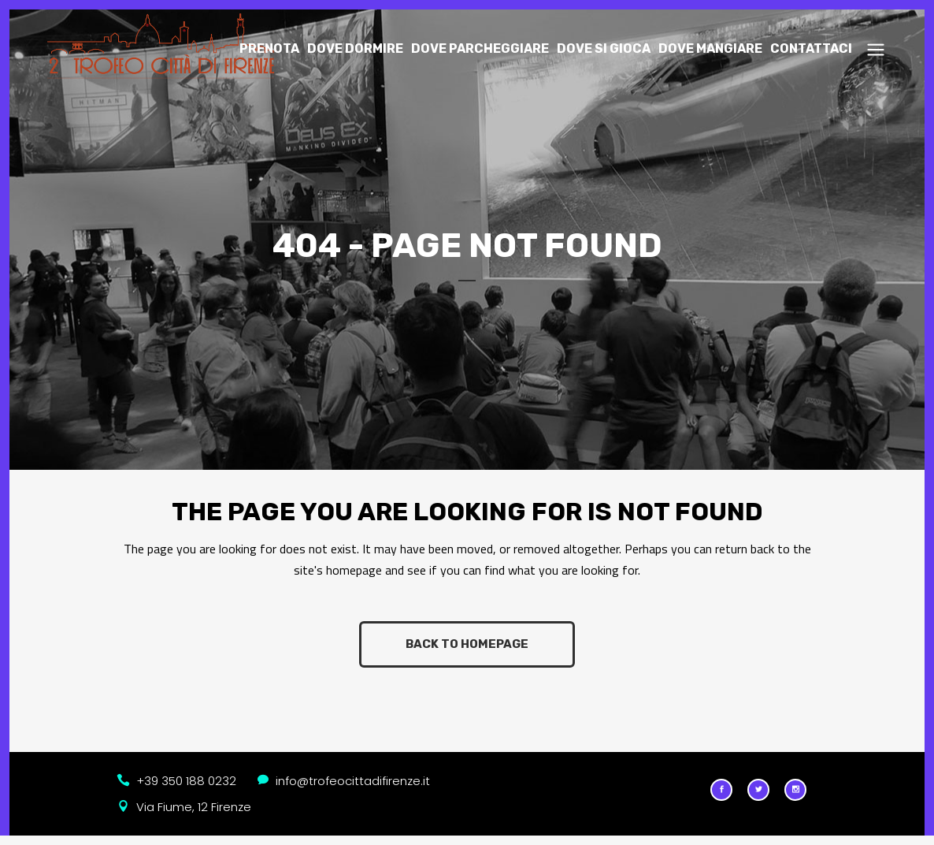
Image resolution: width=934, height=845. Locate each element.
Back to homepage (467, 644)
